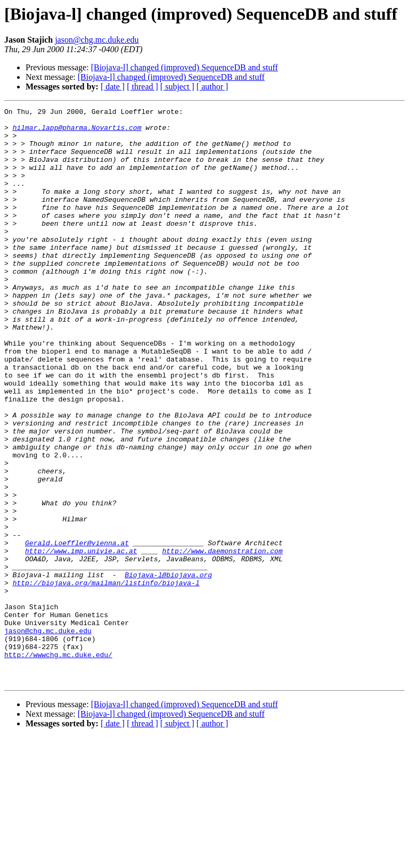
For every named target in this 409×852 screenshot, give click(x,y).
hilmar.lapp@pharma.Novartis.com (77, 132)
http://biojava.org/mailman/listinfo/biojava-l (106, 678)
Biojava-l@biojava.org (168, 669)
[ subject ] (177, 86)
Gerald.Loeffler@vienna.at (77, 630)
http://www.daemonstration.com (222, 640)
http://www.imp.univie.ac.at (81, 640)
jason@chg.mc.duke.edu (96, 39)
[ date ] (113, 86)
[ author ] (212, 86)
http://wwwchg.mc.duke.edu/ (58, 764)
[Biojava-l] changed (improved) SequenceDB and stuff (184, 67)
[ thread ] (142, 86)
